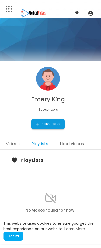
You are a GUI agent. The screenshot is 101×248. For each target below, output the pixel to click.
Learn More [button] (74, 229)
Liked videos (72, 143)
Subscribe (48, 124)
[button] (90, 13)
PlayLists (40, 143)
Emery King (48, 99)
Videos (13, 143)
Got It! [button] (13, 236)
